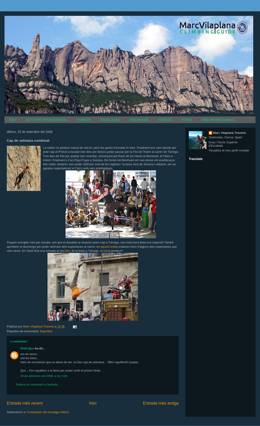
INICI (13, 120)
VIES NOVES (139, 120)
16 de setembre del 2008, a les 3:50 (43, 376)
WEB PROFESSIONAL (218, 120)
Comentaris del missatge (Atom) (48, 412)
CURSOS (84, 120)
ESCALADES (110, 120)
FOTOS (186, 120)
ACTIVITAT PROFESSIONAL (47, 120)
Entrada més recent (25, 403)
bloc (68, 250)
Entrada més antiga (161, 403)
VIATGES (165, 120)
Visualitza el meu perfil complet (229, 150)
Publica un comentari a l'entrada (37, 384)
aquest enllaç (110, 246)
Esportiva (46, 331)
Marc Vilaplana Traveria (229, 132)
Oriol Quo (27, 348)
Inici (92, 403)
